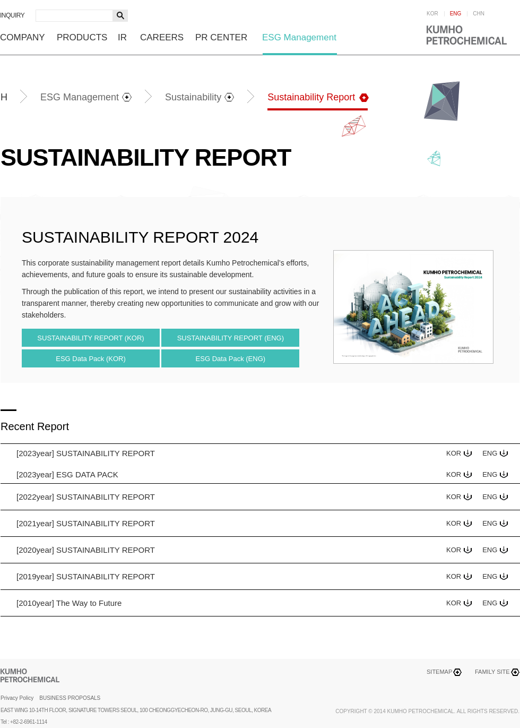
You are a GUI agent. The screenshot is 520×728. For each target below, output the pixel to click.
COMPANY (22, 37)
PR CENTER (221, 37)
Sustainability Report (311, 97)
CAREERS (162, 37)
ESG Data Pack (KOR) (90, 359)
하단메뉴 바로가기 (0, 0)
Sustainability (193, 97)
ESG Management (299, 37)
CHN (478, 13)
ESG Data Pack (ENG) (230, 359)
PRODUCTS (82, 37)
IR (122, 37)
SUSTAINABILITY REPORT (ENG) (230, 338)
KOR (432, 13)
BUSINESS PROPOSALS (69, 698)
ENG (456, 13)
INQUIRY (12, 15)
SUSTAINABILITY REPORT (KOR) (90, 338)
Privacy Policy (17, 698)
